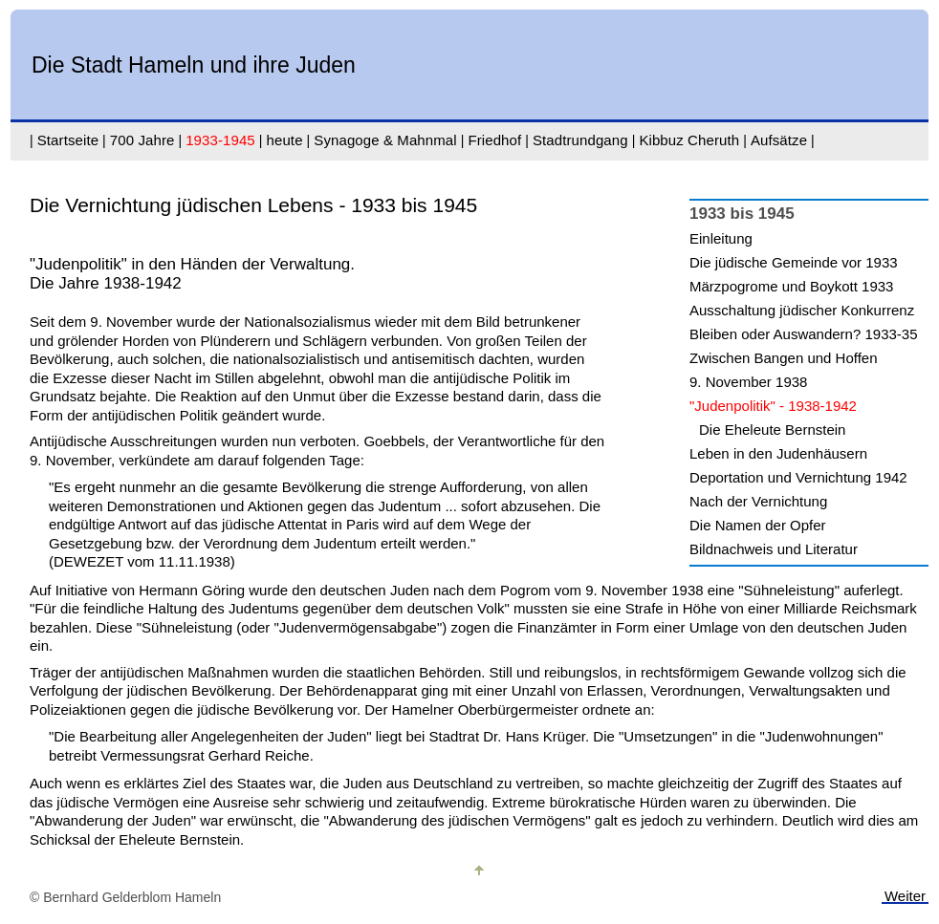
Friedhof (494, 140)
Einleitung (721, 238)
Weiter (905, 896)
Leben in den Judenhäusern (778, 453)
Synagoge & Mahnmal (385, 140)
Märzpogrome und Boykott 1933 (791, 286)
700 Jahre (142, 140)
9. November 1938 (748, 382)
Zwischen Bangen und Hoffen (783, 358)
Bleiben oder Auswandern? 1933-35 (803, 334)
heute (285, 140)
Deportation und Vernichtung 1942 (798, 477)
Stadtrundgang (580, 140)
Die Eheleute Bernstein (772, 429)
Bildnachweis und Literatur (773, 549)
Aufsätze (779, 140)
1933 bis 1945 (742, 213)
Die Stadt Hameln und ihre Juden (194, 65)
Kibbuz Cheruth (689, 140)
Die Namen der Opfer (757, 525)
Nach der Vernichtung (758, 501)
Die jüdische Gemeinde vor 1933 (793, 262)
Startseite (67, 140)
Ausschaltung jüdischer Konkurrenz (801, 310)
